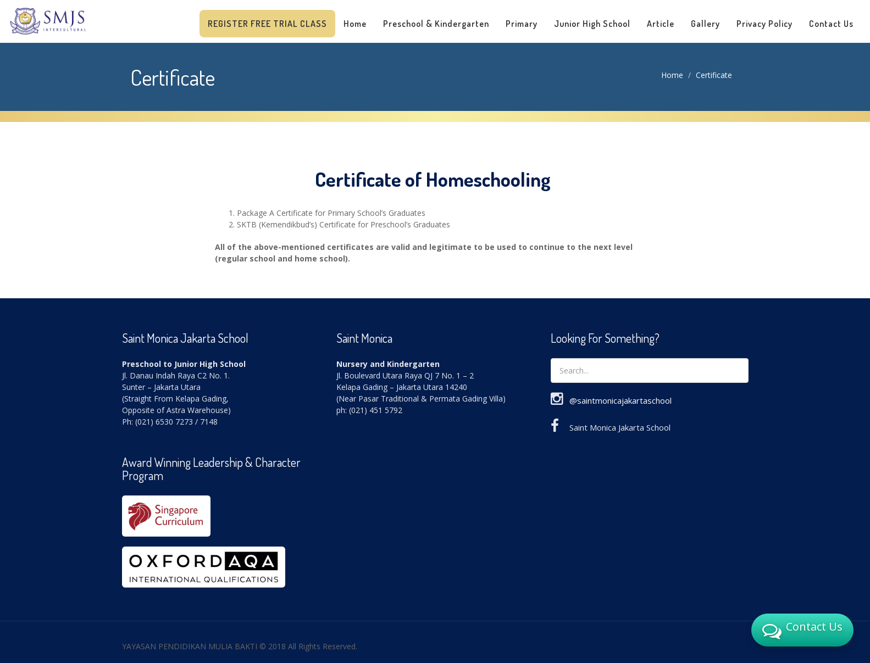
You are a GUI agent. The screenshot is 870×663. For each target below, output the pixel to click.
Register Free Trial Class (267, 23)
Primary (521, 23)
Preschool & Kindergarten (436, 23)
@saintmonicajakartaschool (620, 400)
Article (660, 23)
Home (355, 23)
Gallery (705, 23)
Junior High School (592, 23)
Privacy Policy (764, 23)
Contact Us (831, 23)
